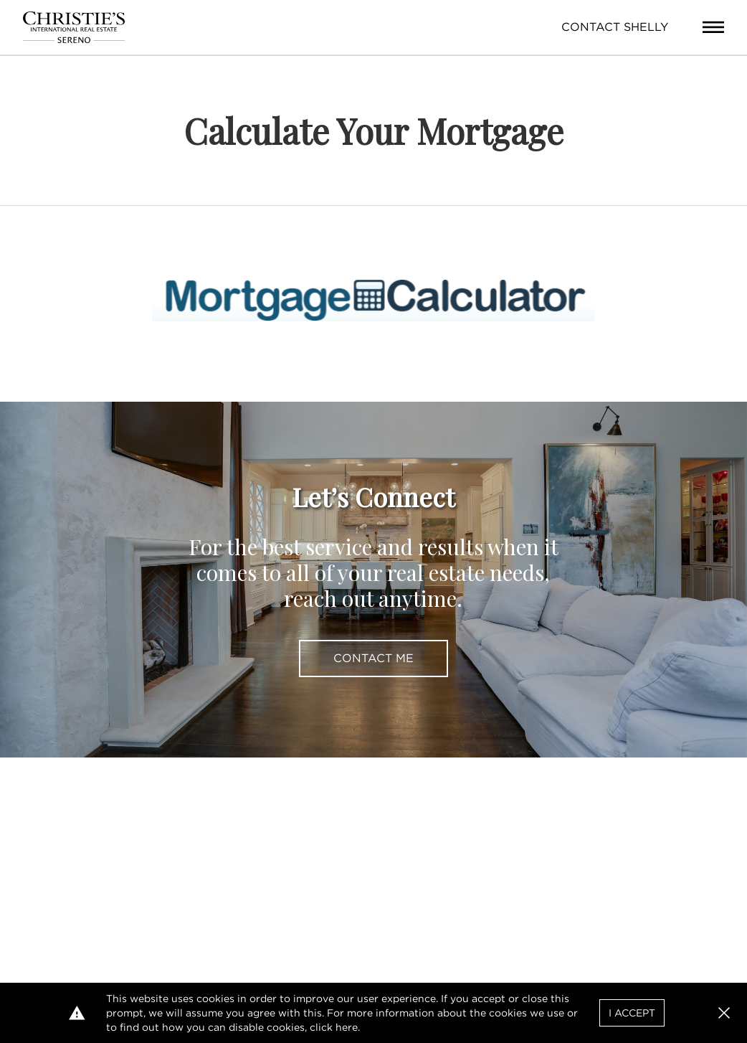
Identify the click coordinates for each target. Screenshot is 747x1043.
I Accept (632, 1013)
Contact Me (373, 658)
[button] (724, 1013)
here (347, 1027)
